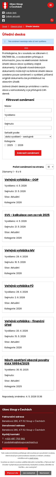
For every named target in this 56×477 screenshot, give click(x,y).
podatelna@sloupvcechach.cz (21, 442)
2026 (20, 145)
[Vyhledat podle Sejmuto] (28, 128)
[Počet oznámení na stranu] (50, 166)
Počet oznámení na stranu (28, 166)
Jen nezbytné (29, 473)
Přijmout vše (12, 473)
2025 (10, 145)
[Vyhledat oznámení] (28, 153)
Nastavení (44, 473)
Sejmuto (9, 123)
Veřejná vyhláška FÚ (19, 286)
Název (8, 106)
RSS (39, 48)
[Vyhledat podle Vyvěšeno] (28, 119)
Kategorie (10, 141)
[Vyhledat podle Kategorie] (5, 145)
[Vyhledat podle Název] (28, 110)
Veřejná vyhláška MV (20, 250)
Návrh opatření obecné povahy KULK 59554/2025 (27, 361)
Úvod (4, 26)
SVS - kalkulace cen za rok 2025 (27, 215)
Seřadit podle (12, 132)
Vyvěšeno (10, 114)
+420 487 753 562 (15, 438)
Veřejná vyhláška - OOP (21, 180)
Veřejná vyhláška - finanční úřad (24, 323)
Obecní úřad (16, 26)
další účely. (33, 458)
